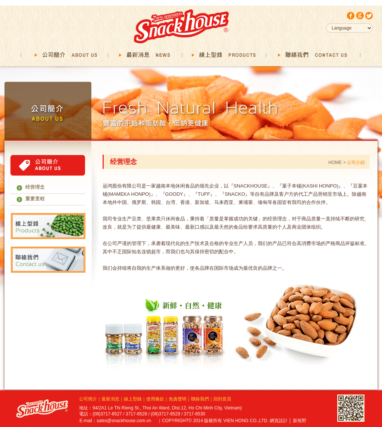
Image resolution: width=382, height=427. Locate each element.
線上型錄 (133, 399)
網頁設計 (279, 420)
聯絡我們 (200, 399)
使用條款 (155, 399)
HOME (335, 162)
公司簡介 (88, 399)
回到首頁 (222, 399)
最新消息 (110, 399)
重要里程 (35, 198)
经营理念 (35, 187)
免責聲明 (178, 399)
